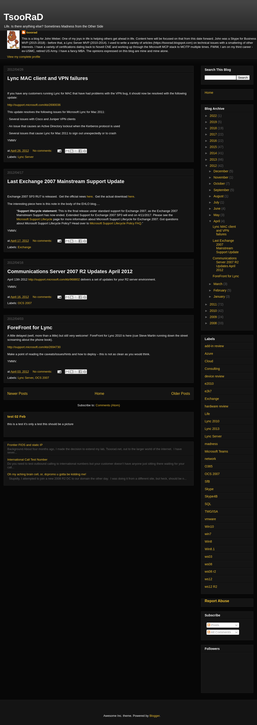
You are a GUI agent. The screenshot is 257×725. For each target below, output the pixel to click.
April (217, 221)
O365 (208, 466)
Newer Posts (17, 393)
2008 (214, 323)
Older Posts (180, 393)
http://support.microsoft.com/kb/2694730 (34, 347)
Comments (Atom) (108, 405)
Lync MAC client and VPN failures (47, 78)
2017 (214, 134)
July (216, 202)
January (219, 296)
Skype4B (211, 496)
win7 (208, 534)
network (210, 459)
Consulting (212, 369)
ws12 (208, 579)
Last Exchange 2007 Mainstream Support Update (65, 181)
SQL (208, 504)
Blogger (154, 715)
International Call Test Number (27, 459)
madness (211, 444)
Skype (209, 489)
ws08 (208, 564)
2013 (214, 159)
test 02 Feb (16, 416)
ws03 (208, 556)
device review (214, 376)
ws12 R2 (211, 586)
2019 (214, 122)
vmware (210, 519)
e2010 (209, 383)
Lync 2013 (212, 429)
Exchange (24, 247)
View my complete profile (23, 56)
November (221, 177)
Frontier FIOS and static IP (25, 445)
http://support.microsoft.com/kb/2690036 (34, 105)
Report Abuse (217, 601)
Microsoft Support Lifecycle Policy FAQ (115, 223)
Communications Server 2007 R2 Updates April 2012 (70, 271)
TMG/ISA (211, 511)
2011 (214, 304)
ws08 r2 (210, 571)
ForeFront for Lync (29, 327)
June (217, 208)
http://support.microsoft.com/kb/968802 (54, 279)
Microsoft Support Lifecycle (34, 219)
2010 (214, 311)
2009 (214, 317)
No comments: (43, 150)
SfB (207, 481)
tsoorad (31, 32)
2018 (214, 128)
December (221, 171)
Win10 (209, 526)
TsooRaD (23, 17)
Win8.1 (210, 549)
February (220, 290)
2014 (214, 153)
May (216, 215)
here (90, 196)
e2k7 (208, 391)
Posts (213, 625)
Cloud (209, 361)
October (219, 183)
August (218, 196)
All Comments (219, 632)
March (218, 284)
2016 (214, 141)
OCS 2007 (25, 303)
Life (207, 414)
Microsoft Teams (216, 451)
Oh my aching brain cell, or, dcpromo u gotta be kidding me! (46, 474)
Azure (209, 353)
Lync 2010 (212, 421)
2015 (214, 147)
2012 (214, 166)
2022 (214, 116)
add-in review (214, 346)
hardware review (216, 406)
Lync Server (26, 157)
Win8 (208, 541)
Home (99, 393)
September (221, 190)
